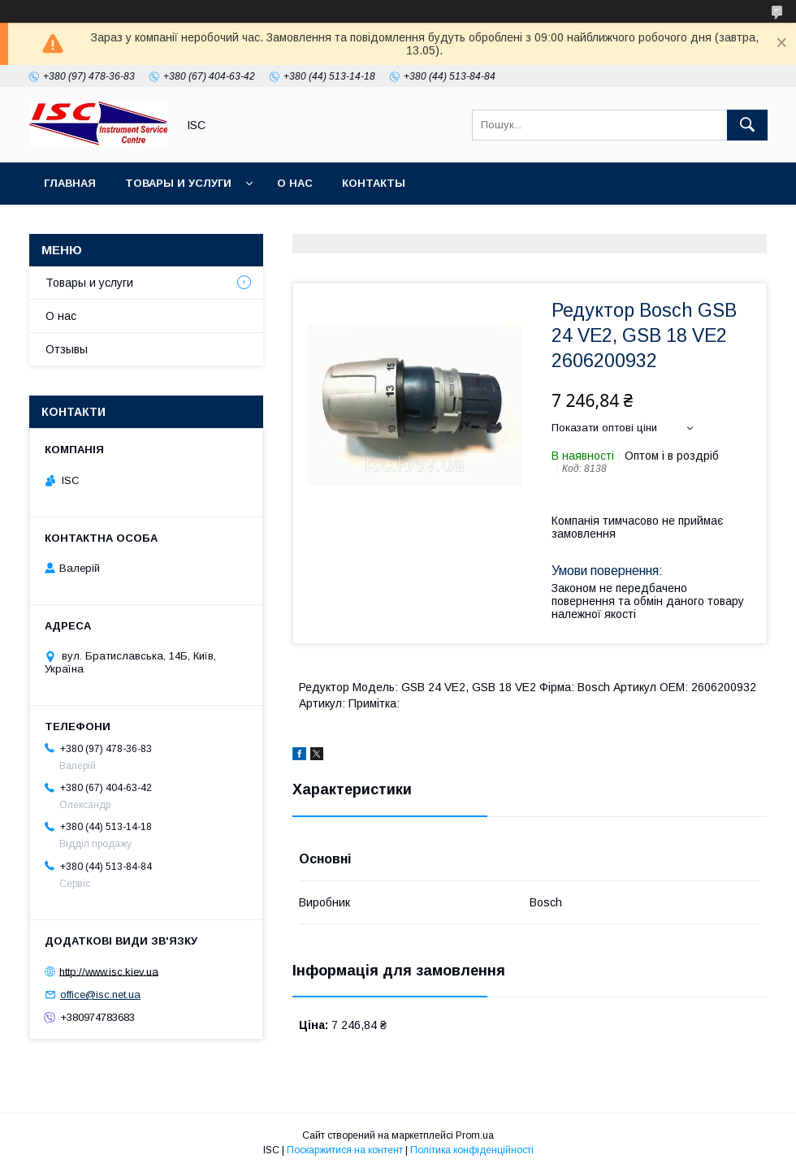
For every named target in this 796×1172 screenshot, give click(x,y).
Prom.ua (475, 1135)
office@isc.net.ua (100, 994)
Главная (70, 183)
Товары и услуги (178, 183)
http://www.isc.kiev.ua (108, 971)
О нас (295, 183)
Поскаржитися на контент (345, 1150)
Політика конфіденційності (472, 1150)
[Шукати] (747, 125)
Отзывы (66, 349)
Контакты (373, 183)
